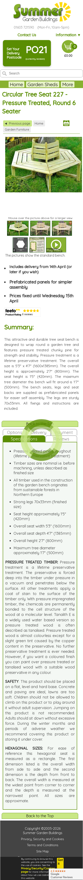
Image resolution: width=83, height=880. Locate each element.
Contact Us (27, 35)
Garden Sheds (43, 84)
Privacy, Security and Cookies (42, 839)
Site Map (42, 851)
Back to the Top (40, 815)
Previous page (17, 123)
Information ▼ (68, 35)
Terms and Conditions (42, 845)
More (67, 84)
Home (16, 84)
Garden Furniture (17, 129)
